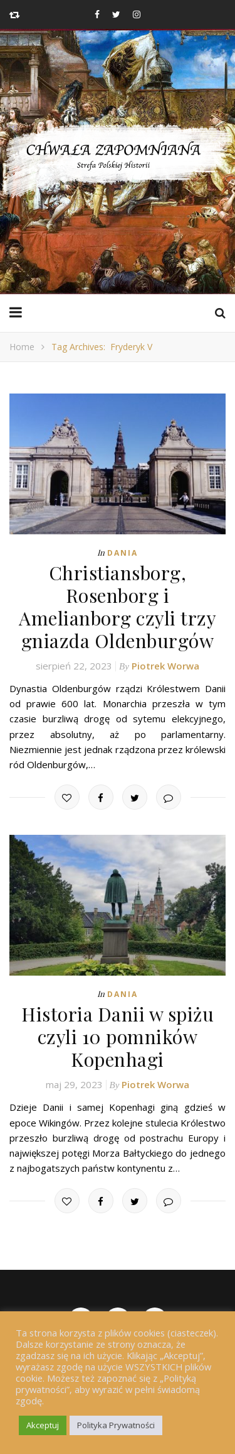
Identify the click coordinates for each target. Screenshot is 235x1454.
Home (21, 347)
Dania (122, 553)
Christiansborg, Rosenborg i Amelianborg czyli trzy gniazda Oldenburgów (117, 606)
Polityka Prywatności (116, 1425)
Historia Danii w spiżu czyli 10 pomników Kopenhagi (117, 1036)
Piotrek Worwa (165, 665)
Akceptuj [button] (42, 1425)
